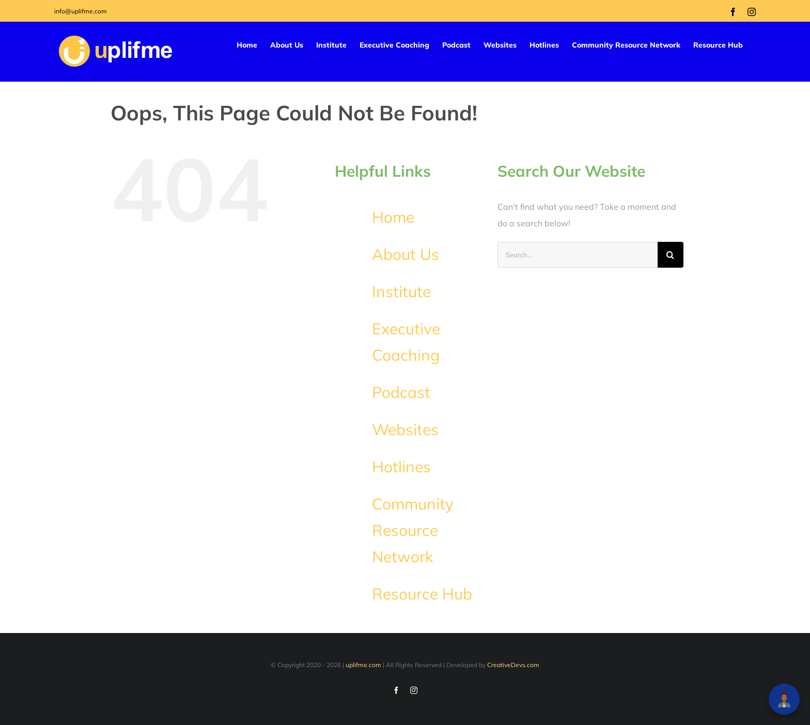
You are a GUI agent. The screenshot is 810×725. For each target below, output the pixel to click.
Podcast (401, 392)
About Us (405, 254)
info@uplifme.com (80, 11)
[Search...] (577, 255)
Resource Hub (422, 594)
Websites (405, 429)
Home (393, 217)
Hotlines (401, 466)
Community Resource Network (413, 530)
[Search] (670, 255)
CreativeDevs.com (513, 665)
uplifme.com (363, 665)
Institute (401, 291)
